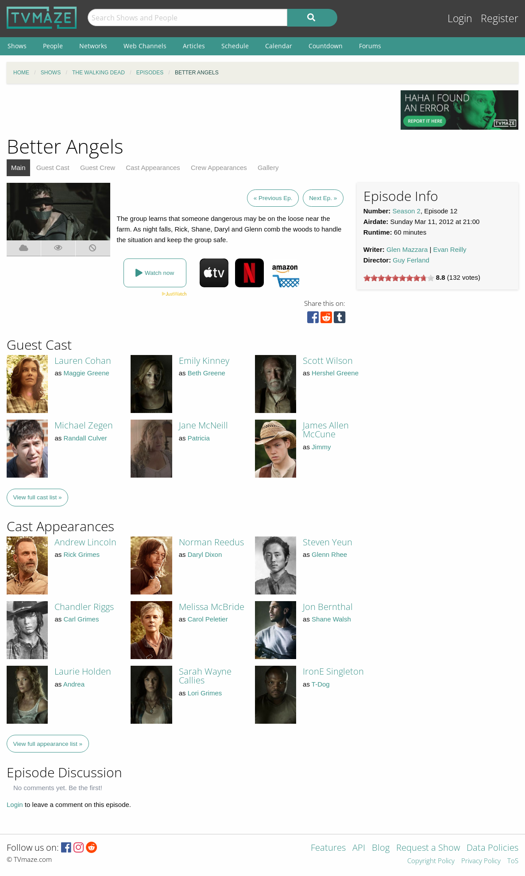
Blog (381, 848)
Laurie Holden (82, 671)
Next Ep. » (323, 198)
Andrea (74, 684)
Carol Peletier (208, 619)
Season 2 (407, 211)
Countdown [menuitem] (326, 46)
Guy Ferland (411, 260)
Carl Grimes (81, 619)
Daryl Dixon (205, 554)
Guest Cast (52, 167)
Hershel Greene (335, 373)
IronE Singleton (333, 671)
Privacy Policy (481, 861)
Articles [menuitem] (194, 46)
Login (460, 18)
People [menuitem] (53, 46)
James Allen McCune (326, 429)
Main (18, 167)
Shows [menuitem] (17, 46)
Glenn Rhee (329, 554)
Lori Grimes (205, 693)
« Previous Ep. (273, 198)
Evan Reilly (450, 249)
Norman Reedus (211, 542)
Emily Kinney (204, 361)
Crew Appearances (219, 167)
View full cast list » (37, 497)
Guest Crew (97, 167)
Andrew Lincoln (85, 542)
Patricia (199, 438)
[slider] (398, 278)
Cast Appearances (153, 167)
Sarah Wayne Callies (205, 675)
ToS (512, 861)
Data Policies (492, 848)
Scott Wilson (328, 361)
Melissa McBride (211, 607)
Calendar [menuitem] (278, 46)
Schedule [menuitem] (235, 46)
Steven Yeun (327, 542)
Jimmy (321, 447)
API (358, 848)
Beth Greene (206, 373)
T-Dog (321, 684)
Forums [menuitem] (370, 46)
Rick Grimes (81, 554)
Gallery (268, 167)
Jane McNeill (203, 425)
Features (328, 848)
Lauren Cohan (82, 361)
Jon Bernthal (328, 607)
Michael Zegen (83, 425)
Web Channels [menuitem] (145, 46)
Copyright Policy (431, 861)
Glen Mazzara (407, 249)
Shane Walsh (331, 619)
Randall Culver (85, 438)
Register (499, 18)
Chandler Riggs (84, 607)
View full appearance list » (48, 744)
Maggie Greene (86, 373)
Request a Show (428, 848)
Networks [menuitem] (93, 46)
